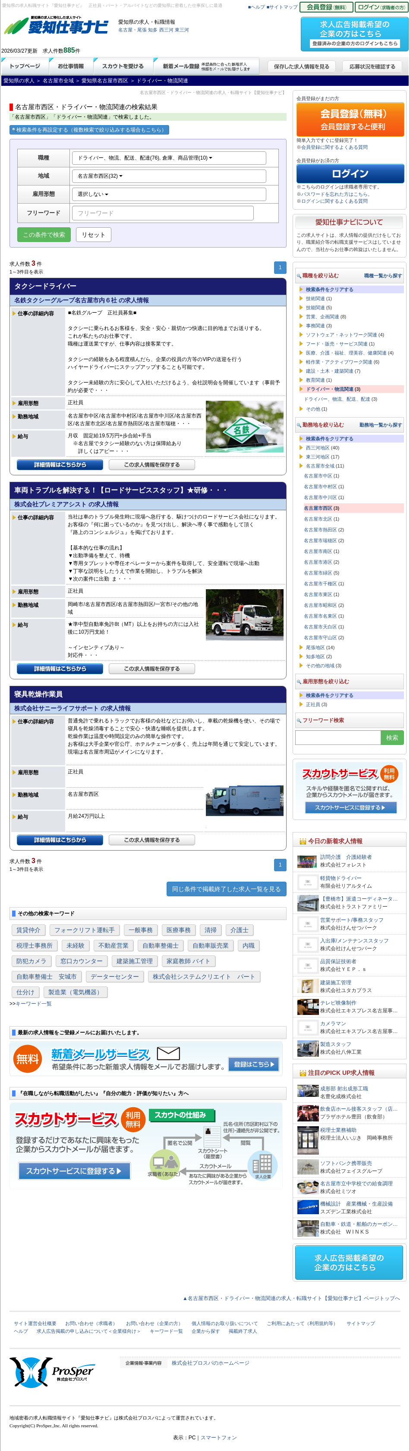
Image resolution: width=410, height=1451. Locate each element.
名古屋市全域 (320, 465)
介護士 (239, 930)
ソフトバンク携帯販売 (346, 1163)
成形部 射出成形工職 (344, 1089)
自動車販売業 (210, 945)
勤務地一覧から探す (381, 424)
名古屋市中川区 (320, 497)
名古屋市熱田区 (320, 529)
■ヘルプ (256, 6)
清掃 (211, 930)
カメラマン (333, 1024)
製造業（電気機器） (75, 992)
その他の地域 (320, 665)
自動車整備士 (160, 945)
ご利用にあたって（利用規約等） (302, 1323)
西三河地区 (318, 447)
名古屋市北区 (318, 518)
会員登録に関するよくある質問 (334, 147)
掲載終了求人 (243, 1331)
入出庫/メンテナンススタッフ (354, 941)
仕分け (25, 992)
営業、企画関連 (322, 316)
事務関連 (315, 325)
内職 (249, 945)
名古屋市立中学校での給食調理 (356, 1184)
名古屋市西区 (318, 508)
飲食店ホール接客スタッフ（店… (359, 1109)
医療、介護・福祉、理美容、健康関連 (346, 352)
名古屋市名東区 (320, 616)
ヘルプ (21, 1331)
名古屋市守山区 (320, 637)
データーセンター (115, 976)
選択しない (93, 194)
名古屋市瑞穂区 (320, 540)
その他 (313, 408)
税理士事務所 (34, 945)
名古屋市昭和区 (320, 605)
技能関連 (315, 307)
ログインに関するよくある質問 (334, 201)
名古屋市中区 (318, 475)
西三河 (166, 29)
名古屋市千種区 (320, 583)
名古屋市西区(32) (100, 176)
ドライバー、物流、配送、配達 (337, 399)
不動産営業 (113, 945)
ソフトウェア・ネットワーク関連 (341, 334)
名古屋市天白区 (320, 626)
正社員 (313, 704)
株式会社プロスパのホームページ (210, 1363)
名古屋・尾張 (132, 29)
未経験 (75, 945)
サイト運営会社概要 (35, 1323)
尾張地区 (315, 647)
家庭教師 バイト (189, 961)
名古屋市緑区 (318, 572)
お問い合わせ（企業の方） (154, 1323)
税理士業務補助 (338, 1130)
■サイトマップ (282, 6)
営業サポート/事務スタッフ (352, 920)
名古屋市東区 (318, 594)
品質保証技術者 (338, 961)
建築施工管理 (135, 961)
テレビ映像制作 (338, 1003)
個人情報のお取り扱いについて (225, 1323)
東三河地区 (318, 456)
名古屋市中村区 (320, 486)
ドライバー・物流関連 (329, 389)
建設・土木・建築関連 (329, 371)
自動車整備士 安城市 (46, 976)
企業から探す (206, 1331)
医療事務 (179, 930)
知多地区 (315, 656)
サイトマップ (361, 1323)
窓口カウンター (81, 961)
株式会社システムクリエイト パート (204, 976)
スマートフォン (219, 1438)
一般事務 (141, 930)
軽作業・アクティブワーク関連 (339, 361)
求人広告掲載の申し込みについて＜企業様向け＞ (89, 1331)
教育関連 (315, 380)
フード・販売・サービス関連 (337, 343)
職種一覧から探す (383, 275)
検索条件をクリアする (329, 289)
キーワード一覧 (34, 1004)
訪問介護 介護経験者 (346, 857)
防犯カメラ (31, 961)
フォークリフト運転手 (84, 930)
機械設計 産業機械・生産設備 (356, 1204)
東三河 (182, 29)
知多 (153, 29)
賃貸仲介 (28, 930)
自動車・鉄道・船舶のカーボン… (359, 1224)
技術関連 (315, 298)
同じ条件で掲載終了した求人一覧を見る (226, 889)
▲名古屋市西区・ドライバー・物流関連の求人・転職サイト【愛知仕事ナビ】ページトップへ (291, 1298)
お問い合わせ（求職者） (91, 1323)
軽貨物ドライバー (343, 878)
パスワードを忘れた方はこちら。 (336, 194)
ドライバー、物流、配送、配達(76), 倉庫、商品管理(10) (145, 158)
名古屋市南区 (318, 551)
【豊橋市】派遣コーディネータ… (359, 899)
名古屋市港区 (318, 562)
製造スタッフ (335, 1044)
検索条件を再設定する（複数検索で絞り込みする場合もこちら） (89, 130)
